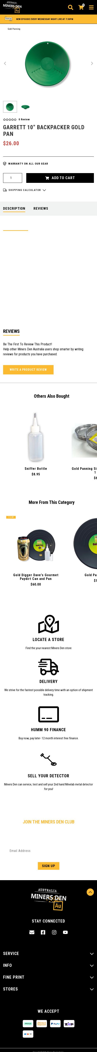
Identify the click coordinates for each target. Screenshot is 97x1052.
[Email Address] (48, 851)
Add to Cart (60, 178)
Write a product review (28, 369)
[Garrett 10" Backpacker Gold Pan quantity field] (12, 178)
